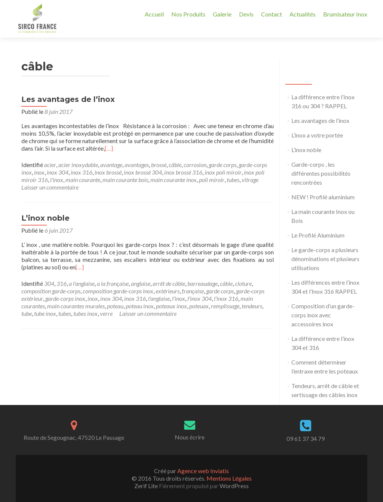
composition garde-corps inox (118, 290)
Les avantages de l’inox (68, 99)
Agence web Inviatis (203, 470)
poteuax (199, 305)
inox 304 (57, 172)
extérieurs (168, 290)
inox (39, 172)
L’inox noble (45, 218)
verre (106, 313)
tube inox (45, 313)
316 (61, 283)
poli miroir (211, 179)
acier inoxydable (78, 164)
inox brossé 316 (183, 172)
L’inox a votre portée (317, 135)
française (193, 290)
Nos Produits (188, 14)
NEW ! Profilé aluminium (323, 196)
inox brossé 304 (143, 172)
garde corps (222, 164)
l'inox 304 (199, 298)
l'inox (56, 179)
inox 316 (81, 172)
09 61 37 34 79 (306, 438)
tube (26, 313)
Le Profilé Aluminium (317, 235)
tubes (233, 179)
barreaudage (202, 283)
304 (49, 283)
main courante (82, 179)
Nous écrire (190, 437)
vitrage (250, 179)
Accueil (154, 14)
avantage (111, 164)
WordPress (233, 485)
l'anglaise (159, 298)
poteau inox (140, 305)
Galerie (222, 14)
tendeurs (252, 305)
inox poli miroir (223, 172)
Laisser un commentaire (50, 187)
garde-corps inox (65, 298)
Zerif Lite (146, 485)
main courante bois (125, 179)
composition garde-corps (50, 290)
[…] (109, 148)
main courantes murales (76, 305)
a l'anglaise (82, 283)
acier (50, 164)
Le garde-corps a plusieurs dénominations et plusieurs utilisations (325, 258)
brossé (158, 164)
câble (175, 164)
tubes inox (85, 313)
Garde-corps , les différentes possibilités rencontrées (320, 173)
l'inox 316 (226, 298)
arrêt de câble (169, 283)
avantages (137, 164)
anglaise (140, 283)
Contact (271, 14)
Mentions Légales (229, 478)
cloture (243, 283)
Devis (246, 14)
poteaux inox (171, 305)
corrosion (195, 164)
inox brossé (108, 172)
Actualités (302, 14)
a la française (113, 283)
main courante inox (173, 179)
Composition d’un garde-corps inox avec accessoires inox (323, 314)
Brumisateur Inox (345, 14)
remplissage (225, 305)
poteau (115, 305)
